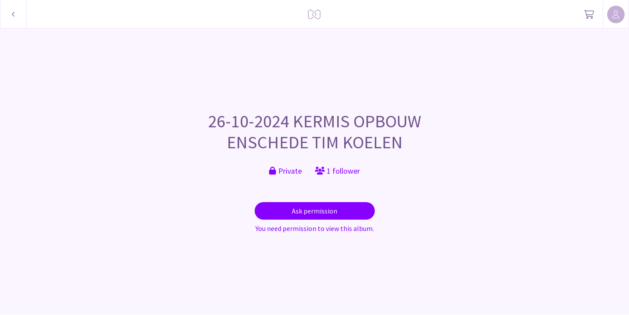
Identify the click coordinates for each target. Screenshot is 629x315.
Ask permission (314, 210)
